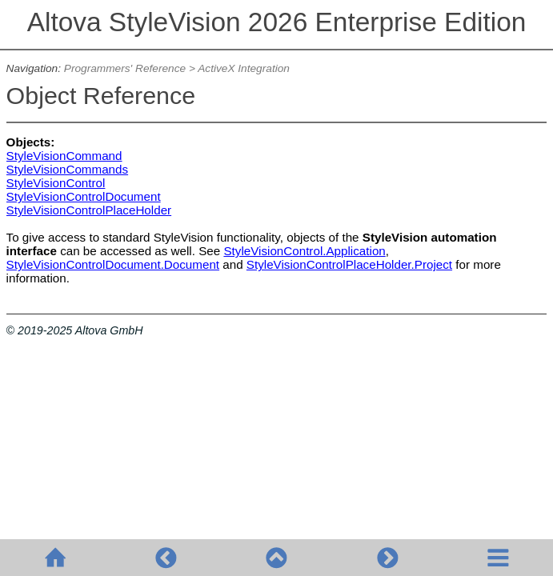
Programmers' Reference (125, 68)
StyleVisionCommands (67, 169)
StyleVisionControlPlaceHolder (89, 210)
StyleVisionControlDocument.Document (112, 264)
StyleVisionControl (56, 183)
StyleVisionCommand (64, 155)
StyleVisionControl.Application (304, 251)
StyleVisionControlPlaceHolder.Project (349, 264)
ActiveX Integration (244, 68)
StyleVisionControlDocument (83, 196)
